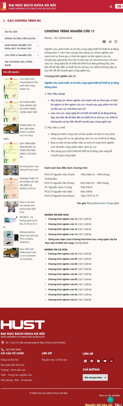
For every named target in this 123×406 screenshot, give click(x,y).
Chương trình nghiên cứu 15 (62, 235)
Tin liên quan (11, 72)
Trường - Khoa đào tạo (13, 369)
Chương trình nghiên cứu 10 (62, 254)
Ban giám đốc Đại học (13, 364)
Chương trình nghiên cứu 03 (62, 290)
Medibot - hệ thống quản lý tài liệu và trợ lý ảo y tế (20, 222)
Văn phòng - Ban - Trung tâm (16, 379)
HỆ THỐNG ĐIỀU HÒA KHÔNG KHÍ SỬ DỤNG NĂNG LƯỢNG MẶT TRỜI (28, 107)
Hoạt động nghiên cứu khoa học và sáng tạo (18, 47)
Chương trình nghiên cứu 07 (62, 269)
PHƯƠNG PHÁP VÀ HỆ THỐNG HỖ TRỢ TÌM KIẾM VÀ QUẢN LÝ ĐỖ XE (29, 184)
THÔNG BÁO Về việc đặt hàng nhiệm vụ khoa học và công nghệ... (19, 132)
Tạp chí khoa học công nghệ (18, 63)
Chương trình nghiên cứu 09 (62, 259)
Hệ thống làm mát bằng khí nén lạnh (29, 168)
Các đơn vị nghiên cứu (18, 55)
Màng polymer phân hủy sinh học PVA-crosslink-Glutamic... (29, 237)
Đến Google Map (95, 377)
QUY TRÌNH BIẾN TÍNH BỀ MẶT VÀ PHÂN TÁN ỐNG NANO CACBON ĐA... (28, 150)
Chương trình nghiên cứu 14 (62, 229)
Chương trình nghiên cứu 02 (62, 295)
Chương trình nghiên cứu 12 (62, 219)
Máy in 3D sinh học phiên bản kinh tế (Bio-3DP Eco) (28, 207)
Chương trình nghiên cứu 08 (62, 264)
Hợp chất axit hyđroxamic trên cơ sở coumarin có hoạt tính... (28, 254)
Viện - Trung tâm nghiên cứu (16, 374)
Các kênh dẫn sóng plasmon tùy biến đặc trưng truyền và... (29, 84)
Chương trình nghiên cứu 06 (62, 274)
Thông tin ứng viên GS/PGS (20, 38)
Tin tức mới (11, 32)
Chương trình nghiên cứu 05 (62, 280)
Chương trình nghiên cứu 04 (62, 285)
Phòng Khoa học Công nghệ (103, 203)
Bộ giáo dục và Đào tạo (54, 359)
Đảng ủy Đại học (10, 359)
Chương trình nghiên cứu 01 (62, 300)
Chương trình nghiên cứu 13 (62, 224)
